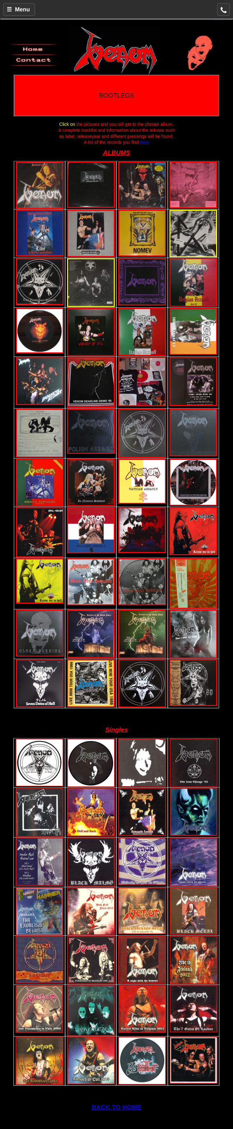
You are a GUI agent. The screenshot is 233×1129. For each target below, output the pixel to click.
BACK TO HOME (116, 1107)
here (144, 142)
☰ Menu (18, 9)
